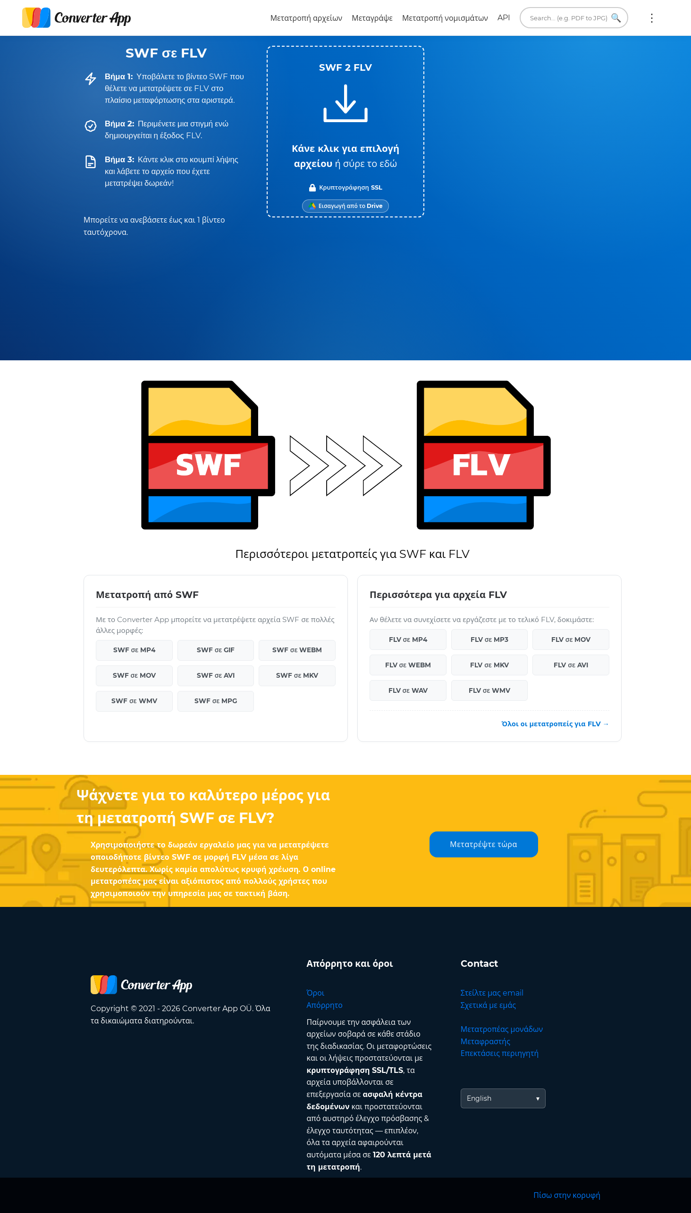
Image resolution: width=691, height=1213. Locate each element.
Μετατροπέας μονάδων (502, 1029)
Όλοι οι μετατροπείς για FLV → (555, 724)
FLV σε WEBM (408, 665)
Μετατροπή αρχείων (306, 18)
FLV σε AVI (571, 665)
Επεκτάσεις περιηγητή (500, 1053)
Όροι (316, 993)
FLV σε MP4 (408, 639)
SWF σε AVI (216, 675)
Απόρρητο (325, 1005)
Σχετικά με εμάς (488, 1005)
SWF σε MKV (297, 675)
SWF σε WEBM (297, 650)
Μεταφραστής (485, 1041)
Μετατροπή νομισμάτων (445, 18)
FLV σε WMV (490, 690)
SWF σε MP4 (134, 650)
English (479, 1098)
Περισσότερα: (651, 17)
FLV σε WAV (408, 690)
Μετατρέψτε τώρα (483, 844)
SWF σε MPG (215, 701)
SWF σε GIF (216, 650)
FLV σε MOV (571, 639)
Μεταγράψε (372, 18)
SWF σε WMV (134, 701)
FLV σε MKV (489, 665)
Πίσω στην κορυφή (566, 1195)
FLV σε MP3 (490, 639)
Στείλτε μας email (492, 993)
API (503, 17)
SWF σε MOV (134, 675)
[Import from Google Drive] (345, 206)
